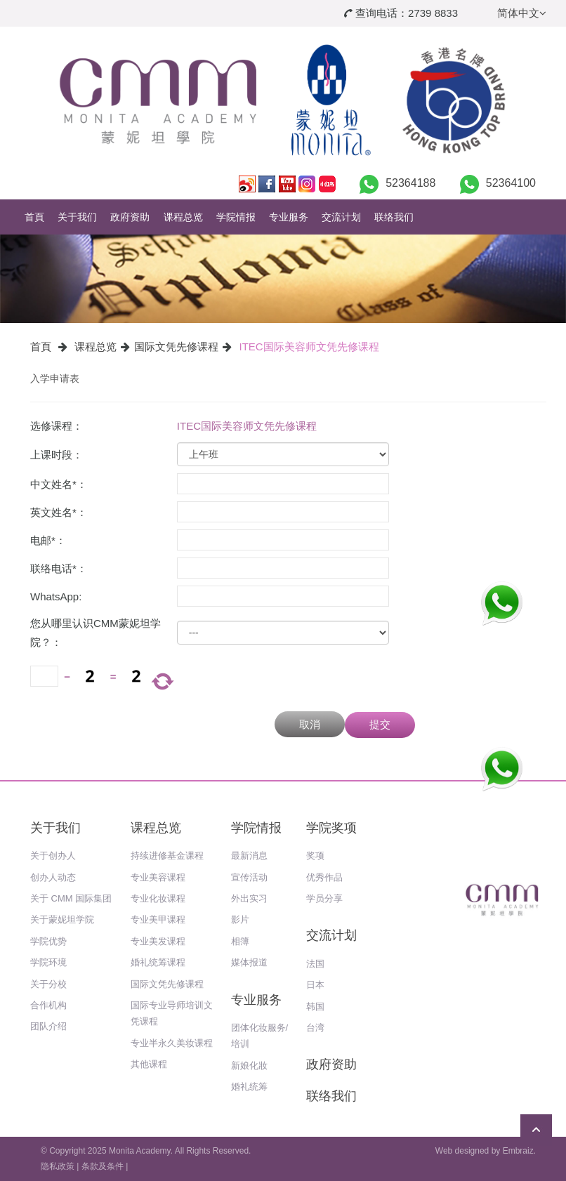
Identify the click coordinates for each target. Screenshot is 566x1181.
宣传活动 (249, 877)
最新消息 (249, 855)
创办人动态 (53, 877)
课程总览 (183, 217)
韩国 (315, 1006)
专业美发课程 (158, 941)
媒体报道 (249, 962)
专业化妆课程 (158, 898)
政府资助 (130, 217)
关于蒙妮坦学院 (62, 919)
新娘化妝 (249, 1065)
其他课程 (149, 1064)
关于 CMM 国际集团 (71, 898)
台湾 (315, 1027)
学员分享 (324, 898)
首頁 (34, 217)
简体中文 (521, 13)
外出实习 (249, 898)
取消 (309, 724)
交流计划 (341, 217)
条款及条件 (102, 1166)
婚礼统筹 (249, 1086)
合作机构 (48, 1005)
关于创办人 (53, 855)
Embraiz (518, 1151)
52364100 (511, 183)
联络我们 (394, 217)
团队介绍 (48, 1026)
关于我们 (77, 217)
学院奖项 (331, 828)
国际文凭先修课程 (176, 346)
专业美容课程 (158, 877)
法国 (315, 963)
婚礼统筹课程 (158, 962)
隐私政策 (57, 1166)
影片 (240, 919)
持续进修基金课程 (167, 855)
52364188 (410, 183)
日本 (315, 984)
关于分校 (48, 984)
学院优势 (48, 941)
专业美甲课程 (158, 919)
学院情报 (236, 217)
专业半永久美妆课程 (172, 1043)
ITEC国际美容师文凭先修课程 (309, 346)
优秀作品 (324, 877)
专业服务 (288, 217)
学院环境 (48, 962)
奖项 (315, 855)
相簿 (240, 941)
